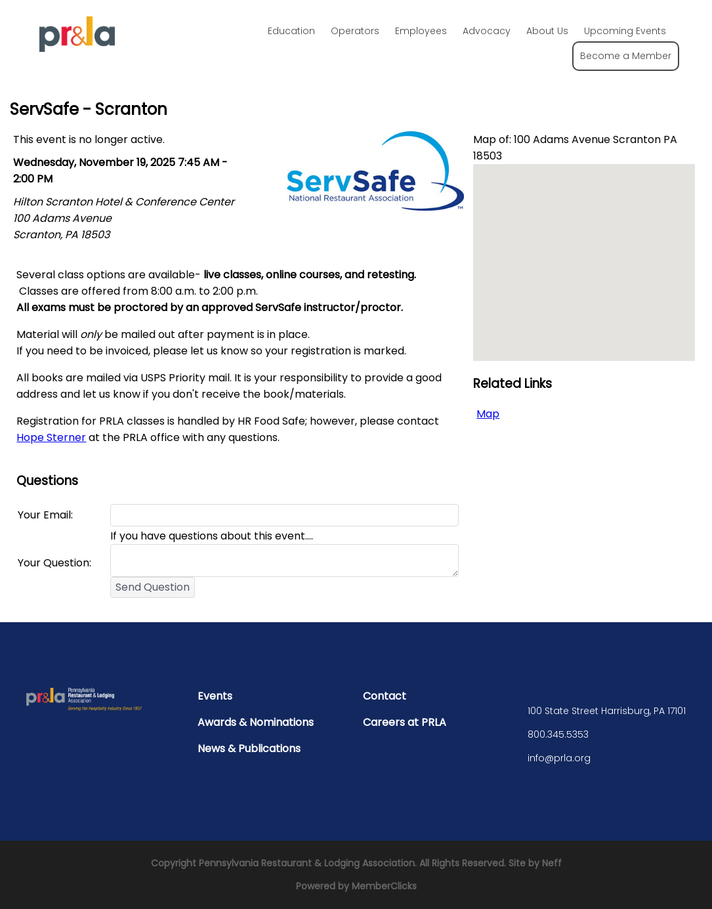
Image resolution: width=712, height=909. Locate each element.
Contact (384, 696)
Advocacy (487, 30)
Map (487, 413)
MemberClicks (384, 886)
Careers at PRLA (404, 722)
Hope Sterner (51, 437)
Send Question (152, 587)
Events (215, 696)
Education (291, 30)
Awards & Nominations (256, 722)
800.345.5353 (558, 734)
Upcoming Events (625, 30)
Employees (421, 30)
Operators (355, 30)
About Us (547, 30)
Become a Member (625, 55)
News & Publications (249, 748)
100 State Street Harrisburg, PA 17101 (607, 710)
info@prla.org (559, 758)
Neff (552, 863)
